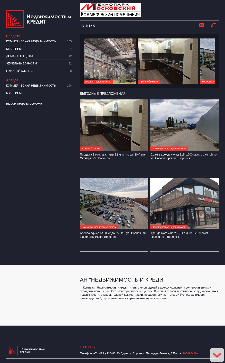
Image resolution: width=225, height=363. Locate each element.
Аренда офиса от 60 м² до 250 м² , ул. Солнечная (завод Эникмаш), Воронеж (113, 234)
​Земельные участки (39, 63)
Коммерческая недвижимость (39, 41)
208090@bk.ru (192, 353)
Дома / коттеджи (39, 56)
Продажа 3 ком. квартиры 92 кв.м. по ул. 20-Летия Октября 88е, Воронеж (113, 156)
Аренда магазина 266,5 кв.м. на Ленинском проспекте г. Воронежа (179, 234)
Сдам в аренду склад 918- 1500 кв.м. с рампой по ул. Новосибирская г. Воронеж (183, 156)
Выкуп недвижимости (24, 104)
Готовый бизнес (39, 71)
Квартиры (39, 49)
